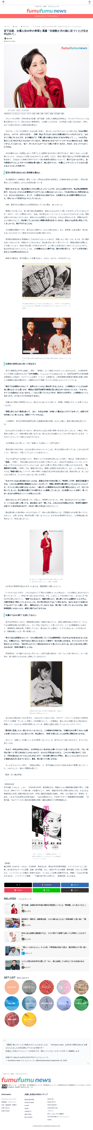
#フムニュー (23, 1051)
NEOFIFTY (7, 113)
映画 (62, 113)
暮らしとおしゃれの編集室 (55, 1114)
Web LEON (28, 1114)
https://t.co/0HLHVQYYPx (23, 1057)
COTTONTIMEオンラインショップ (58, 1116)
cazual (49, 1119)
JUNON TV (28, 1111)
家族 (51, 113)
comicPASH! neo (52, 1108)
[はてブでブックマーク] (75, 885)
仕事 (33, 113)
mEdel (26, 1108)
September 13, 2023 (59, 1060)
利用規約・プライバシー (8, 1102)
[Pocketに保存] (18, 890)
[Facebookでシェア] (46, 885)
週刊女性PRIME (29, 1099)
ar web (27, 1105)
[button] (75, 890)
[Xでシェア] (18, 885)
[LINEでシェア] (46, 890)
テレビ (23, 113)
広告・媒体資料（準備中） (9, 1105)
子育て (47, 113)
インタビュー (16, 113)
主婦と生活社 (5, 1111)
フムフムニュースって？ (8, 1099)
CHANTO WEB (29, 1102)
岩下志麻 (57, 113)
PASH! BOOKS (52, 1105)
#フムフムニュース (40, 1057)
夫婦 (42, 113)
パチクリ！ (50, 1111)
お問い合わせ (5, 1108)
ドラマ (29, 113)
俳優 (38, 113)
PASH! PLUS (51, 1102)
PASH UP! (50, 1099)
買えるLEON (28, 1117)
